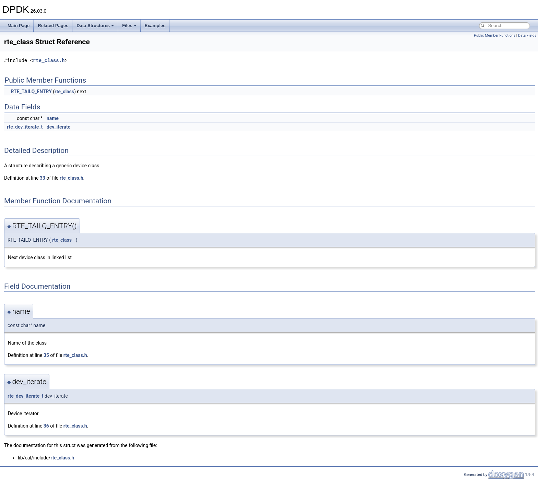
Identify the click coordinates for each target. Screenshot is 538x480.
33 (42, 178)
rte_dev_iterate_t (25, 127)
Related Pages (53, 25)
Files (129, 25)
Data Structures (95, 25)
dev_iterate (58, 127)
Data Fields (527, 35)
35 (46, 355)
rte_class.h (49, 60)
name (53, 118)
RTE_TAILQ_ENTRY (31, 91)
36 (46, 426)
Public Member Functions (494, 35)
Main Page (19, 25)
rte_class (64, 91)
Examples (155, 25)
